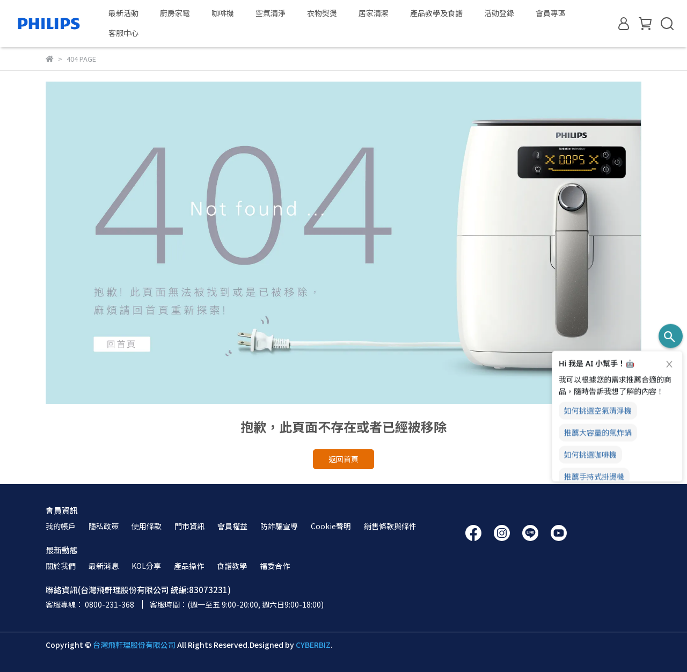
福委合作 (275, 565)
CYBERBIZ (313, 644)
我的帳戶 (61, 526)
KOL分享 (146, 565)
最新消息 (104, 565)
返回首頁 (343, 459)
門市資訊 (189, 526)
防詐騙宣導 (279, 526)
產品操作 (189, 565)
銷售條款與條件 (390, 526)
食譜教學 (232, 565)
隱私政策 (104, 526)
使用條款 (146, 526)
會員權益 (232, 526)
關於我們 (61, 565)
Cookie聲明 (331, 526)
